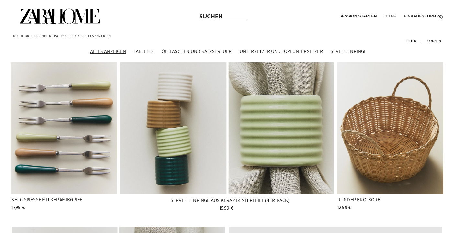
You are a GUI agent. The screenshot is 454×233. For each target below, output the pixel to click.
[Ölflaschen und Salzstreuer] (197, 51)
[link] (60, 16)
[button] (357, 16)
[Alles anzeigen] (108, 51)
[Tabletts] (144, 51)
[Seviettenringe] (349, 51)
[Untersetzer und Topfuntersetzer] (281, 51)
